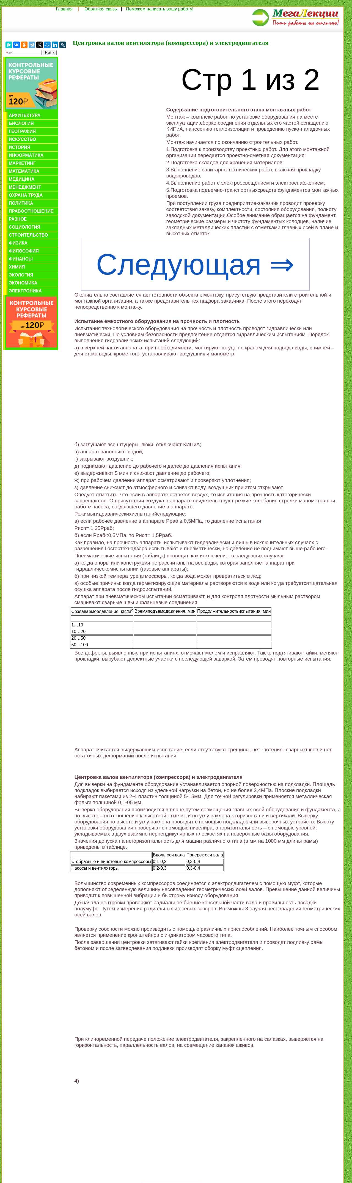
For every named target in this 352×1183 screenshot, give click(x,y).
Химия (17, 267)
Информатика (26, 155)
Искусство (22, 139)
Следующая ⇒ (195, 264)
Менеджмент (25, 187)
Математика (24, 171)
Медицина (21, 179)
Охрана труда (26, 195)
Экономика (23, 283)
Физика (18, 243)
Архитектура (24, 115)
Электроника (25, 291)
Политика (21, 203)
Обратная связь (100, 9)
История (19, 147)
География (22, 131)
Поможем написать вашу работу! (159, 9)
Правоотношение (31, 211)
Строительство (28, 235)
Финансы (21, 259)
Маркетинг (22, 163)
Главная (64, 9)
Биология (21, 123)
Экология (21, 275)
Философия (24, 251)
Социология (24, 227)
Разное (18, 219)
